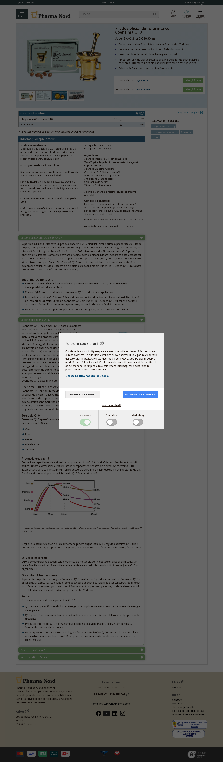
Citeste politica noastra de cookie (87, 375)
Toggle (85, 422)
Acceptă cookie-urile (140, 394)
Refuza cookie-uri (82, 394)
